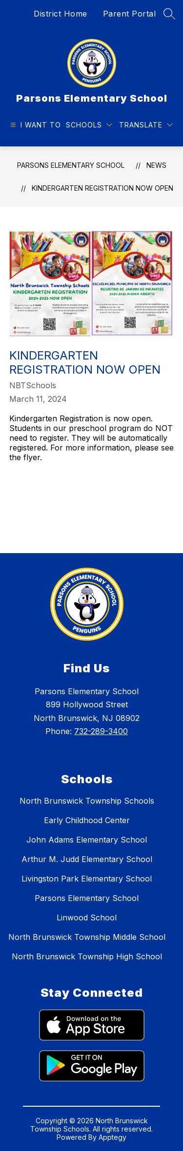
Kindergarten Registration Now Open (102, 188)
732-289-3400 (101, 731)
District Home (60, 13)
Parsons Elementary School (70, 165)
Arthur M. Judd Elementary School (86, 859)
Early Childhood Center (87, 820)
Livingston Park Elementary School (86, 878)
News (156, 165)
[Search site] (169, 13)
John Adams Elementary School (86, 840)
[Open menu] (34, 125)
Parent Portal (129, 13)
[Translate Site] (146, 125)
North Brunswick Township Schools (87, 801)
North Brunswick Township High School (87, 956)
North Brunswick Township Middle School (86, 937)
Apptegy (112, 1137)
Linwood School (87, 917)
